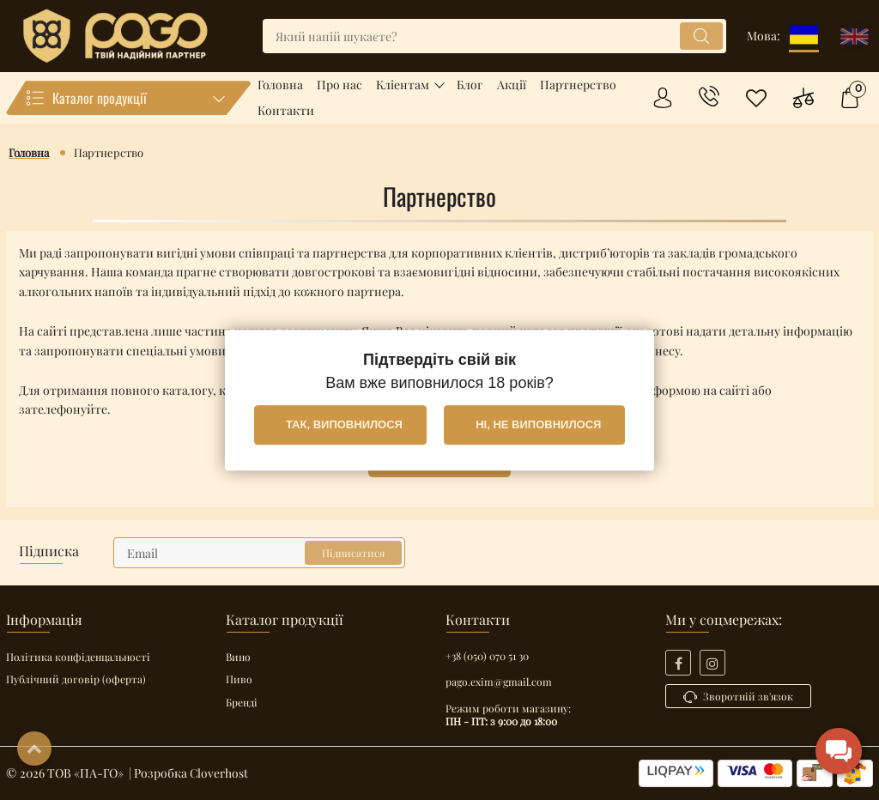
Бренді (242, 702)
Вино (238, 657)
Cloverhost (219, 773)
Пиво (239, 679)
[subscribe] (259, 552)
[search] (494, 36)
